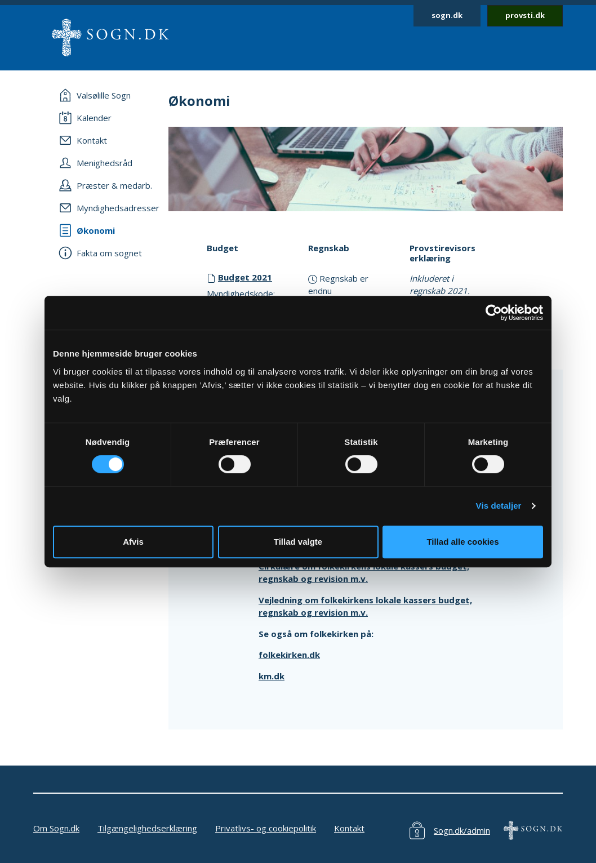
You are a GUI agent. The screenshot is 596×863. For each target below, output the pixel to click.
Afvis (133, 541)
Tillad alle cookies (462, 541)
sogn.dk (447, 15)
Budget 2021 (245, 277)
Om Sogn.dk (56, 828)
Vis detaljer (499, 505)
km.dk (271, 676)
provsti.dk (525, 15)
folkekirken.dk (289, 654)
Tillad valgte (298, 541)
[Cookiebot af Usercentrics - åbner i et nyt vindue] (493, 312)
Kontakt (349, 828)
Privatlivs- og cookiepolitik (265, 828)
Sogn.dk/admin (462, 830)
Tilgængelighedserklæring (147, 828)
